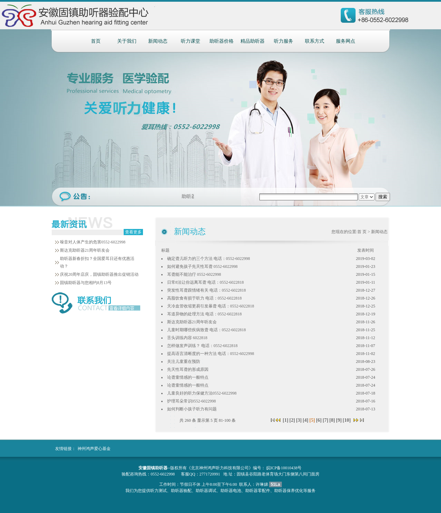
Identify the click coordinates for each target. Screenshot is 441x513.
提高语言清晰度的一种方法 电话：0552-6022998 (210, 353)
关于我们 (126, 41)
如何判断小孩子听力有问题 (192, 409)
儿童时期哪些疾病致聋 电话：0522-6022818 (206, 329)
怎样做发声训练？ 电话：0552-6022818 (202, 345)
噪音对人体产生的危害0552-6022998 (92, 242)
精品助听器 (252, 41)
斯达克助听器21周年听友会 (85, 250)
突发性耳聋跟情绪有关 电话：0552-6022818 (206, 290)
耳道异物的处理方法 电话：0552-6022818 (204, 314)
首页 (96, 41)
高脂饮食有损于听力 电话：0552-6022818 (204, 298)
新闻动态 (157, 41)
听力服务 (283, 41)
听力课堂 (190, 41)
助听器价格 (221, 41)
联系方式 (314, 41)
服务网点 (345, 41)
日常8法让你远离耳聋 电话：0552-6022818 (205, 282)
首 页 (362, 231)
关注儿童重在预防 (183, 361)
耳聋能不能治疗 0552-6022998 (194, 274)
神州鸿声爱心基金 (94, 448)
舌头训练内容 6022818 (187, 337)
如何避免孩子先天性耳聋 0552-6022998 (202, 266)
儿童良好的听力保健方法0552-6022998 (202, 393)
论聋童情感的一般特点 (187, 377)
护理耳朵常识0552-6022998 (191, 401)
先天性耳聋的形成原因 (187, 369)
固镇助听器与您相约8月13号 (86, 282)
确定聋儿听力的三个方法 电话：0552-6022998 (208, 258)
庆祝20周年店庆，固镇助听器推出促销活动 (99, 274)
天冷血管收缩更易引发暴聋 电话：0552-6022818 (210, 306)
